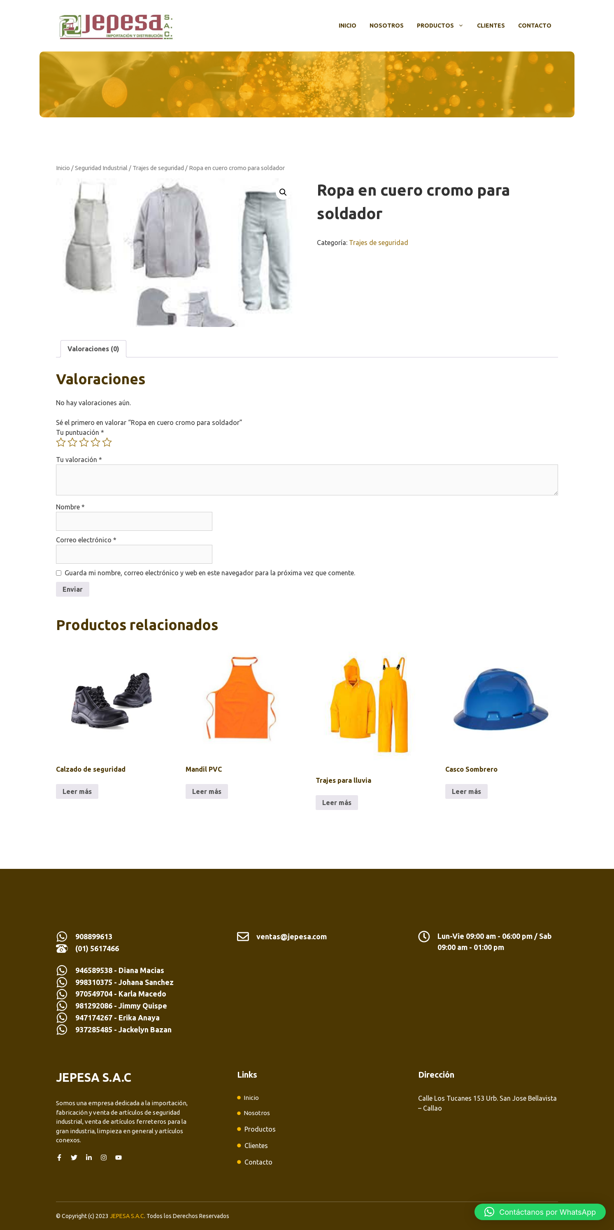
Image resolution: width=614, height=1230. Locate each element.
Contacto (534, 25)
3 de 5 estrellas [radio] (84, 442)
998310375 (94, 982)
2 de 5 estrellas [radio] (72, 442)
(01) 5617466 (97, 948)
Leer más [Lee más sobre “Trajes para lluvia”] (336, 802)
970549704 (93, 994)
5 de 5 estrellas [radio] (107, 442)
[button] (283, 192)
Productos (443, 25)
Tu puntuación (80, 432)
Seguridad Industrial (101, 167)
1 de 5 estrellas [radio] (61, 442)
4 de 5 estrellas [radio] (95, 442)
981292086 (93, 1005)
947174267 (93, 1017)
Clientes (491, 25)
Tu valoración (79, 459)
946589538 (93, 970)
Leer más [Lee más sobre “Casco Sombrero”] (466, 791)
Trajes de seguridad (158, 167)
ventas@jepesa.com (291, 936)
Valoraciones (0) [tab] (93, 348)
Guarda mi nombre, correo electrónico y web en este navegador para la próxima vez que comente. (210, 572)
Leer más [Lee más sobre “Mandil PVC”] (206, 791)
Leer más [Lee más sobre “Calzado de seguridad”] (77, 791)
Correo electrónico (86, 540)
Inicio (347, 25)
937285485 (93, 1029)
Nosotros (387, 25)
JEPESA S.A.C (127, 1216)
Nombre (70, 507)
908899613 (93, 936)
